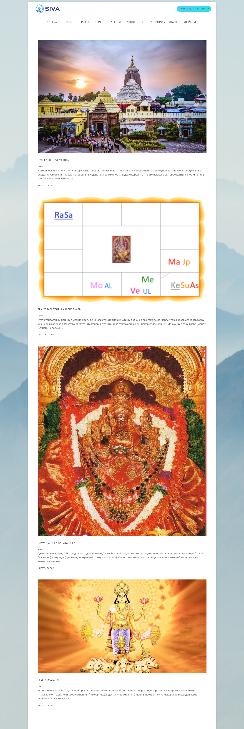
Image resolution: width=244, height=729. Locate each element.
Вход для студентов (195, 8)
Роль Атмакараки (49, 680)
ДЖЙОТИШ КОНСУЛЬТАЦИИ (145, 22)
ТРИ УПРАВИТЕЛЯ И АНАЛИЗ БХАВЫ (59, 309)
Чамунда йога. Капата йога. (57, 543)
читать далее (46, 185)
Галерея (115, 22)
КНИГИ (99, 22)
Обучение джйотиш (183, 22)
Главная (52, 22)
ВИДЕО (84, 22)
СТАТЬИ (69, 22)
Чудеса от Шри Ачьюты (54, 160)
